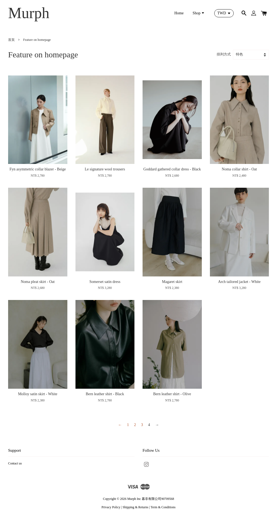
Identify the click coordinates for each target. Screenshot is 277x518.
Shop (199, 13)
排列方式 (224, 54)
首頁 (11, 40)
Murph (28, 13)
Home (178, 13)
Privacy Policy (110, 507)
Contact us (15, 463)
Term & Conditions (162, 507)
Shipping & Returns (135, 507)
